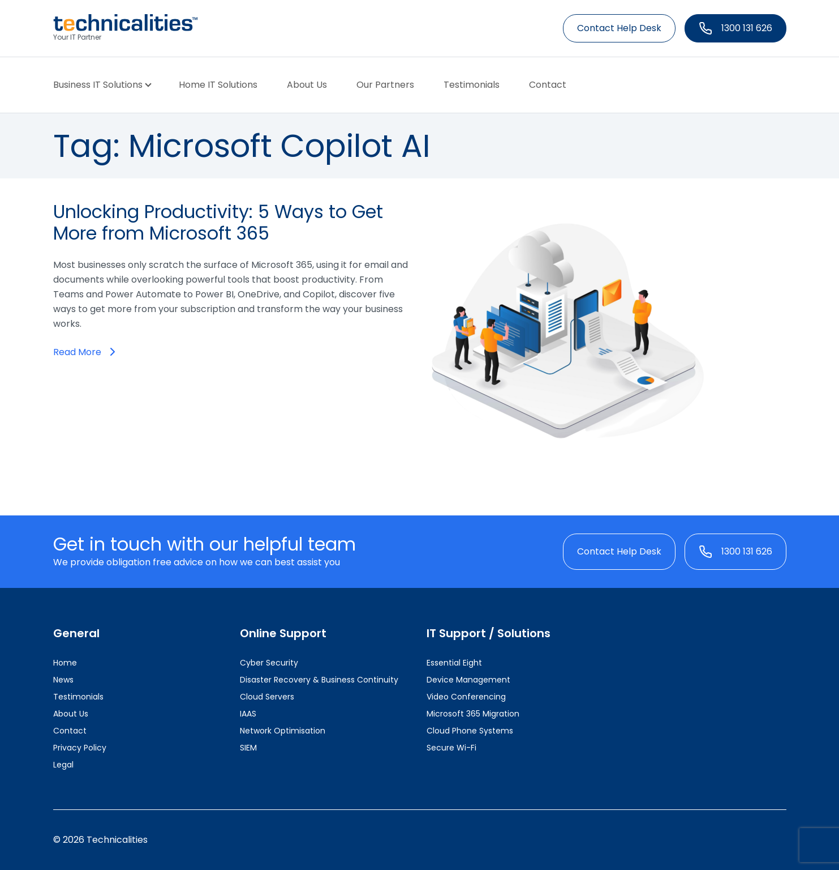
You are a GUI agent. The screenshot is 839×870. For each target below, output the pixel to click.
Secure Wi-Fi (451, 747)
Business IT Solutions (98, 84)
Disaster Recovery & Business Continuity (319, 679)
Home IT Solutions (218, 84)
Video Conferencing (466, 696)
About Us (307, 84)
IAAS (248, 713)
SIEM (248, 747)
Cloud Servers (267, 696)
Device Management (468, 679)
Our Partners (385, 84)
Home (65, 662)
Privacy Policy (79, 747)
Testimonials (472, 84)
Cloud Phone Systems (470, 730)
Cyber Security (269, 662)
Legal (63, 764)
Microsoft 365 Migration (473, 713)
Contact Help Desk (619, 28)
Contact (547, 84)
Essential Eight (454, 662)
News (63, 679)
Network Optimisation (282, 730)
